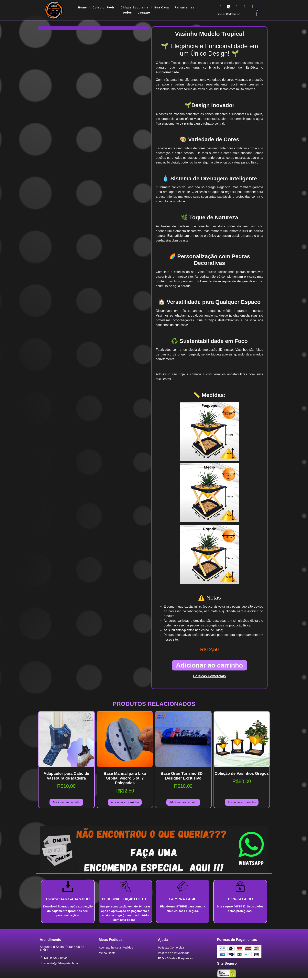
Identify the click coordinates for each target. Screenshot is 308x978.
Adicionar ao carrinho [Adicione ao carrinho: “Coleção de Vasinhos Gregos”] (242, 802)
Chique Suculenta (134, 7)
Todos (127, 12)
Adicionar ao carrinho (209, 665)
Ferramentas (184, 7)
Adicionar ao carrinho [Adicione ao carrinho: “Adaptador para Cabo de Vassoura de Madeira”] (66, 802)
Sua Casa (161, 7)
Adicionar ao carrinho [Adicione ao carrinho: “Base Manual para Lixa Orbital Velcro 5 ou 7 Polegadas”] (125, 802)
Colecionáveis (104, 7)
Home (82, 7)
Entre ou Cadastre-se (228, 14)
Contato (144, 12)
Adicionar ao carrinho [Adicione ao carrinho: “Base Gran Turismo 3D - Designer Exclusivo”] (183, 802)
